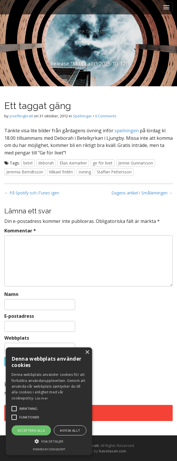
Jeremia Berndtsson (24, 172)
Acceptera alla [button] (31, 430)
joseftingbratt (21, 115)
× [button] (87, 352)
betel (28, 163)
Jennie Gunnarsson (135, 163)
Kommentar (20, 230)
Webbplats (16, 338)
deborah (46, 163)
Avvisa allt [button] (70, 430)
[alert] (49, 401)
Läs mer (41, 398)
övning (85, 172)
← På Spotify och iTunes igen (31, 193)
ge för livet (103, 163)
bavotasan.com (112, 451)
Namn (11, 294)
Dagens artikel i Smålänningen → (142, 193)
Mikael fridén (61, 172)
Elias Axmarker (73, 163)
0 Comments (106, 115)
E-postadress (19, 316)
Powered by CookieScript (49, 449)
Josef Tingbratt (88, 31)
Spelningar (82, 115)
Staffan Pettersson (114, 172)
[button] (49, 441)
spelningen (127, 130)
